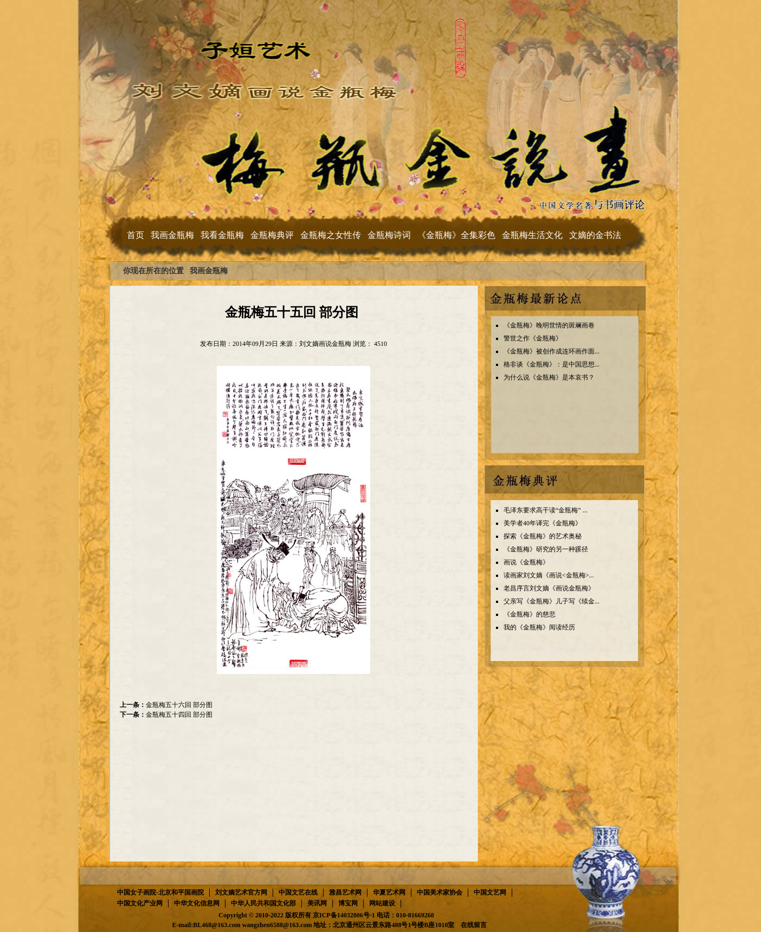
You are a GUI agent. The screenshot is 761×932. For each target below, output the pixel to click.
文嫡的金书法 (595, 235)
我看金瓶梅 (222, 235)
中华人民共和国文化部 (263, 903)
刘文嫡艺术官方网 (241, 892)
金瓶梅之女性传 (330, 235)
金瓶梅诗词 (389, 235)
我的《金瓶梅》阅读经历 (539, 627)
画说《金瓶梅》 (526, 562)
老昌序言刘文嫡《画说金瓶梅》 (549, 588)
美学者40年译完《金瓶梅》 (543, 523)
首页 (135, 235)
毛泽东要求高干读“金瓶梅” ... (546, 510)
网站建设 (382, 903)
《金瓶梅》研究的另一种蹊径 (546, 549)
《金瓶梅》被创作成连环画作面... (551, 351)
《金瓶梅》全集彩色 (456, 235)
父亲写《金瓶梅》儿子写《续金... (551, 601)
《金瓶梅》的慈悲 (530, 614)
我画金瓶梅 (172, 235)
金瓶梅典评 (272, 235)
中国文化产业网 (140, 903)
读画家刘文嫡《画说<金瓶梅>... (549, 575)
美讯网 (317, 903)
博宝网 (348, 903)
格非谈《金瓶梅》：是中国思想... (551, 364)
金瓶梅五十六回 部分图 (179, 705)
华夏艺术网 (389, 892)
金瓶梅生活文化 (532, 235)
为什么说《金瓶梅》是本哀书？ (549, 377)
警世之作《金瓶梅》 (533, 338)
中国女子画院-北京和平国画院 (160, 892)
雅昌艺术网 (345, 892)
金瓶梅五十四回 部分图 (179, 714)
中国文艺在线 (298, 892)
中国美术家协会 (439, 892)
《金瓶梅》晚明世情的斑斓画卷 (549, 325)
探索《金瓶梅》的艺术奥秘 (543, 536)
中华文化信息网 (197, 903)
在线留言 (474, 925)
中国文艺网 (490, 892)
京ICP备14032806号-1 (344, 915)
